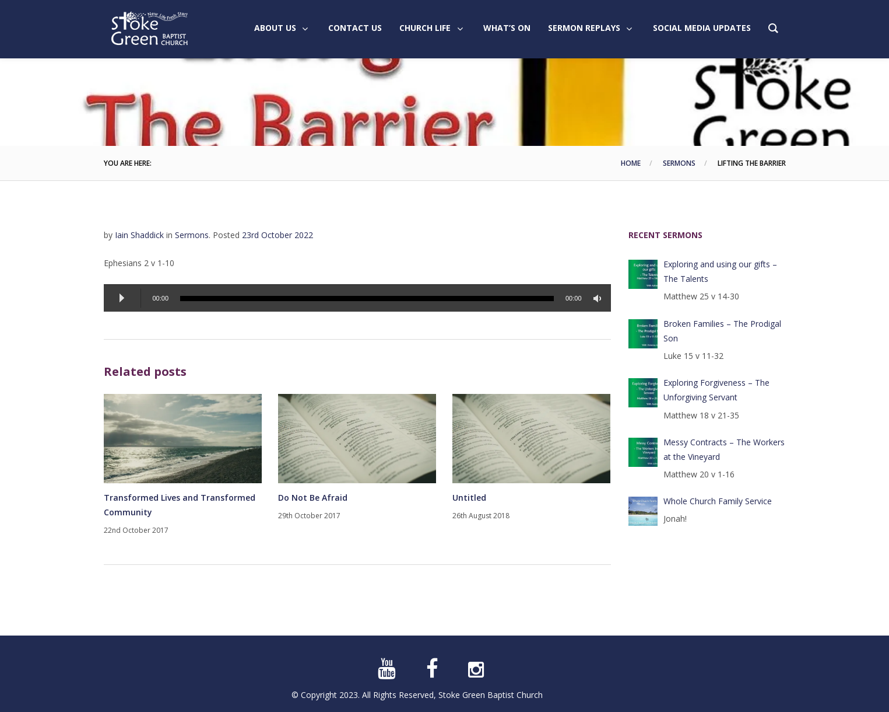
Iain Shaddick (139, 234)
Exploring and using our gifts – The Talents (720, 271)
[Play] (122, 298)
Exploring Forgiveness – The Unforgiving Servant (716, 390)
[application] (357, 298)
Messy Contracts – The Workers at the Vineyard (724, 449)
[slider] (367, 298)
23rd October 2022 (277, 234)
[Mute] (599, 298)
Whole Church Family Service (717, 501)
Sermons (679, 163)
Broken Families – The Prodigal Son (722, 331)
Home (631, 163)
